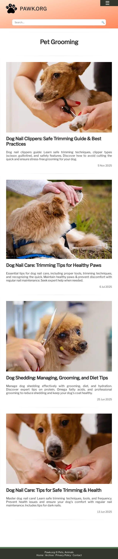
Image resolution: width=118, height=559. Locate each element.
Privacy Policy (63, 555)
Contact (77, 555)
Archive (49, 555)
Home (39, 555)
